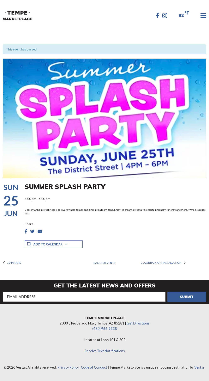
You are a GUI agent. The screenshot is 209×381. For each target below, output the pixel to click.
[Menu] (203, 15)
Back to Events (104, 262)
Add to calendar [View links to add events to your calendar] (47, 244)
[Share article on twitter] (32, 231)
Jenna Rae (13, 261)
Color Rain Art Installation (159, 261)
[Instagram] (164, 15)
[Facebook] (157, 15)
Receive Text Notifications (104, 350)
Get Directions (138, 322)
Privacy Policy (68, 366)
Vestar (200, 366)
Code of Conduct (94, 366)
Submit (186, 295)
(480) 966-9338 (104, 327)
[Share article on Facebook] (26, 231)
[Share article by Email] (39, 231)
